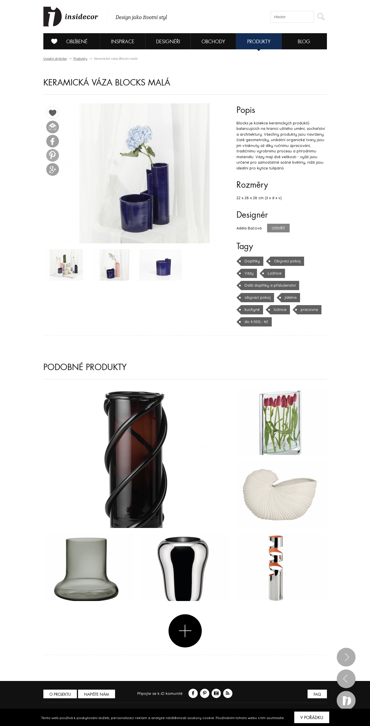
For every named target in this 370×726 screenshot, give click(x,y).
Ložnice (275, 273)
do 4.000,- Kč (256, 321)
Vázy (249, 273)
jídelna (291, 297)
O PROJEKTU (60, 694)
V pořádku (311, 717)
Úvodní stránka (55, 59)
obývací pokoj (258, 297)
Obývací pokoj (287, 261)
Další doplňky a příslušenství (270, 285)
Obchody (213, 42)
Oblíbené (67, 41)
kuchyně (252, 309)
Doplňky (252, 261)
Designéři (168, 42)
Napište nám (96, 694)
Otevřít (278, 228)
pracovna (309, 309)
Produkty (259, 42)
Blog (304, 42)
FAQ (317, 694)
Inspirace (122, 42)
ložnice (280, 309)
